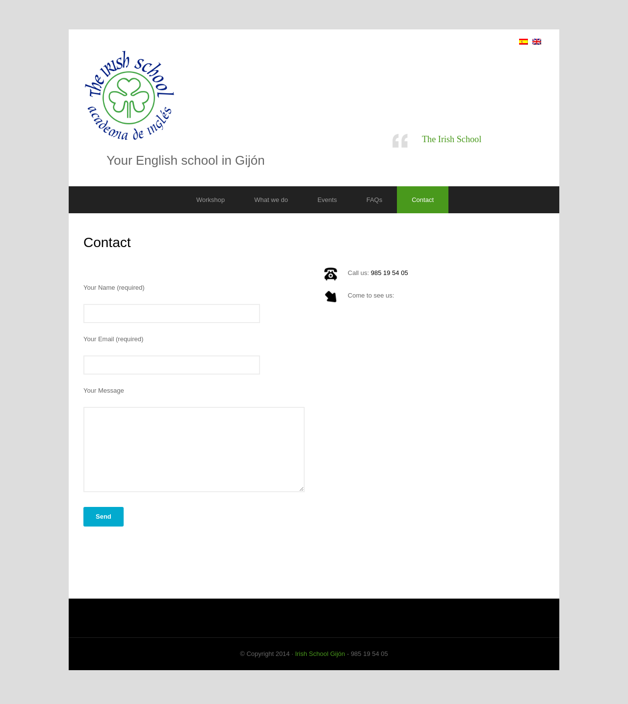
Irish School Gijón (320, 658)
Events (327, 199)
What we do (271, 199)
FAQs (374, 199)
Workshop (210, 199)
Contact (423, 199)
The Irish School (451, 139)
